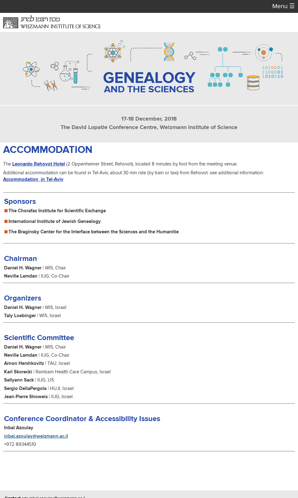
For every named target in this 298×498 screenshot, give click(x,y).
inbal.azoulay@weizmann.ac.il (36, 436)
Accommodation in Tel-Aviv (33, 179)
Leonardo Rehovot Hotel (38, 164)
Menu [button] (283, 6)
